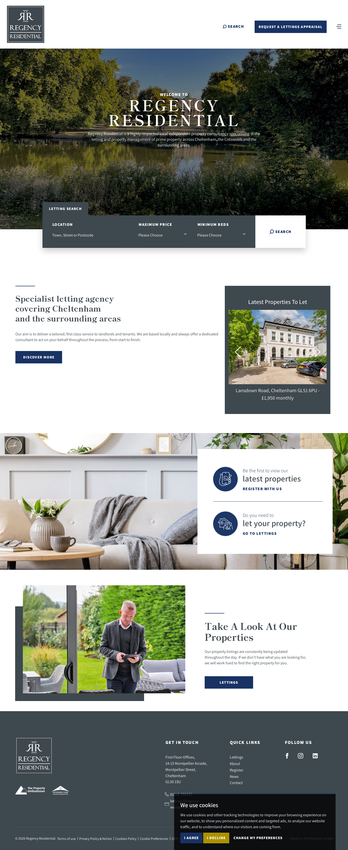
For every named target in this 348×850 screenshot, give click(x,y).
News (234, 776)
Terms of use (66, 838)
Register (236, 769)
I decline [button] (216, 837)
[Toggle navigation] (338, 26)
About (235, 763)
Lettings (229, 682)
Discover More (39, 357)
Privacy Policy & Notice (95, 838)
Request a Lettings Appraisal (290, 26)
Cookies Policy (125, 838)
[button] (237, 352)
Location (62, 224)
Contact (236, 782)
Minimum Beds (213, 224)
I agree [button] (191, 837)
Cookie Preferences (154, 838)
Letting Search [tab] (65, 208)
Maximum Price (155, 224)
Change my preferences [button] (257, 837)
